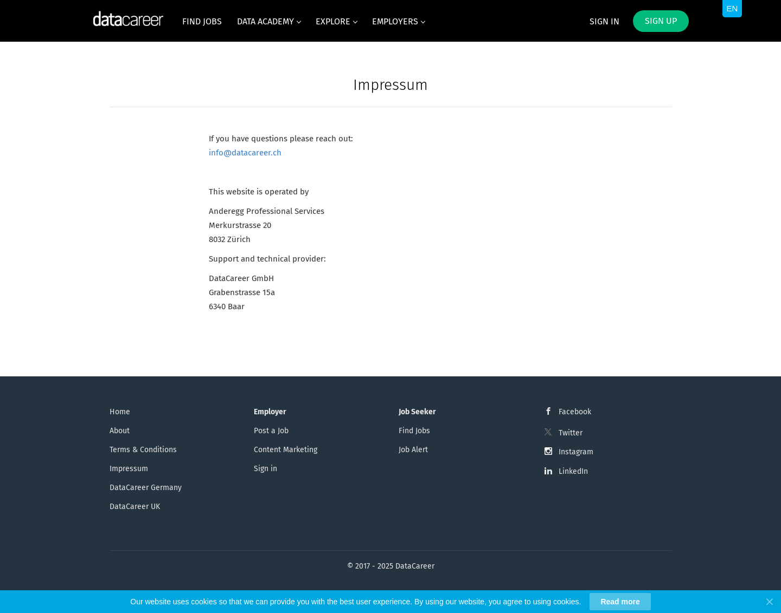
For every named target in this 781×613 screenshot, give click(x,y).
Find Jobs (414, 430)
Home (120, 411)
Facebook (575, 411)
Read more (619, 601)
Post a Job (271, 430)
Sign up (661, 21)
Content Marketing (285, 449)
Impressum (129, 468)
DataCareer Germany (146, 487)
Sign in (604, 21)
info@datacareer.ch (245, 153)
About (120, 430)
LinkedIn (573, 471)
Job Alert (413, 449)
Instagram (576, 452)
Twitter (570, 433)
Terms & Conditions (143, 449)
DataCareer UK (135, 506)
